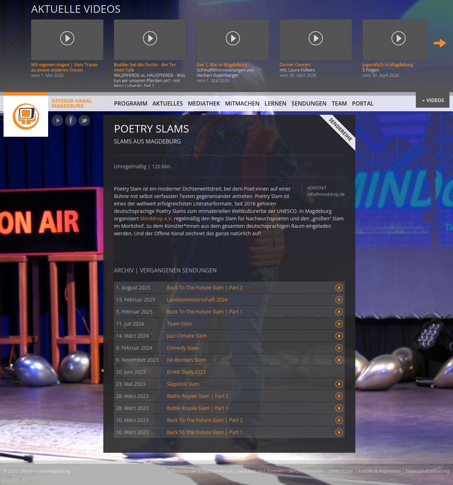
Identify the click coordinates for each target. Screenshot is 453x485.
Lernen (276, 103)
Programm (131, 103)
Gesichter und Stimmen (260, 471)
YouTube (57, 120)
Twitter (84, 120)
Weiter (439, 43)
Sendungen (309, 103)
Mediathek (204, 103)
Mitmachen (242, 103)
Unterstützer (341, 471)
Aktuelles (168, 103)
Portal (363, 103)
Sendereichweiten (306, 471)
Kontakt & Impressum (379, 471)
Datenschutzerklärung (427, 471)
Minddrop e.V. (156, 218)
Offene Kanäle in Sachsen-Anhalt (200, 471)
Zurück (13, 43)
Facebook (70, 120)
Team (339, 103)
